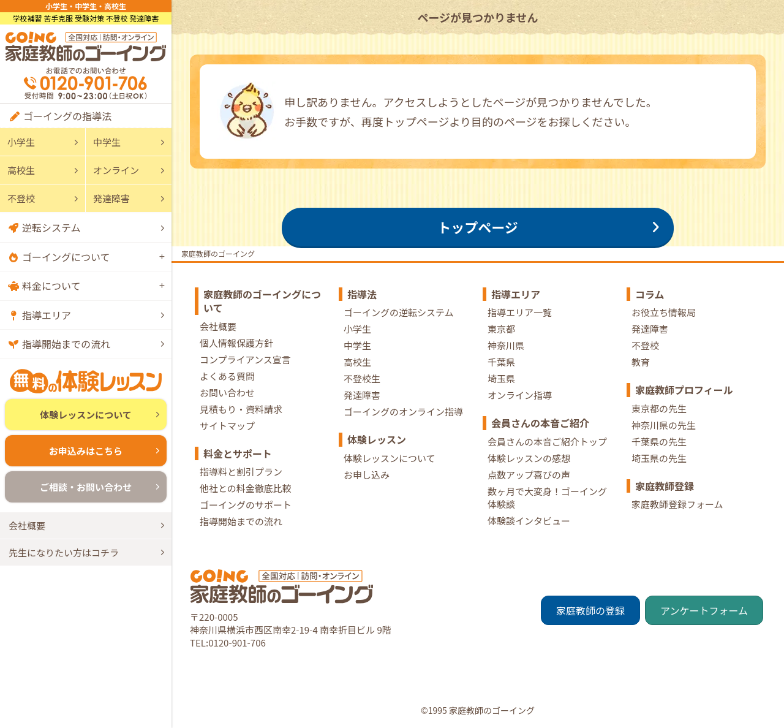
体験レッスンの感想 (529, 458)
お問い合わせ (227, 392)
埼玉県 (501, 378)
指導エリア (46, 315)
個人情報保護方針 (236, 342)
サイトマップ (227, 425)
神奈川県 (506, 345)
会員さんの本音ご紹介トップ (547, 441)
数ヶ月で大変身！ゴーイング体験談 (547, 497)
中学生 (107, 141)
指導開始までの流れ (66, 343)
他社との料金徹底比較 (246, 488)
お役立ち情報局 (663, 312)
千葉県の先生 (659, 441)
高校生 (21, 170)
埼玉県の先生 (659, 458)
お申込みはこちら (86, 450)
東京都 (501, 328)
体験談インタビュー (529, 520)
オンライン (116, 170)
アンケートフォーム (704, 610)
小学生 (21, 141)
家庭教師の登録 (590, 610)
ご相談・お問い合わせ (86, 486)
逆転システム (51, 227)
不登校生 (362, 378)
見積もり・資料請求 (241, 409)
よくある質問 (227, 376)
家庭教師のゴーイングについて (262, 301)
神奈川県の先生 (663, 425)
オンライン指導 (520, 395)
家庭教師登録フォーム (677, 504)
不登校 (21, 198)
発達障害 (111, 198)
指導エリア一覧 (520, 312)
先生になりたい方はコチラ (64, 552)
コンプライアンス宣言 (245, 359)
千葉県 (501, 361)
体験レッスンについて (86, 414)
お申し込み (367, 474)
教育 (640, 361)
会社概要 (27, 525)
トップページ (477, 227)
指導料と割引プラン (241, 471)
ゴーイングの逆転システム (399, 312)
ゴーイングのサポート (246, 504)
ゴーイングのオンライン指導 (403, 411)
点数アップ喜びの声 (529, 474)
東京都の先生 (659, 408)
